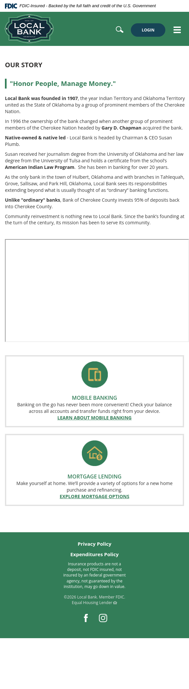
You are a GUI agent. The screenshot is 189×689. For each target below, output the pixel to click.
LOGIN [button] (148, 30)
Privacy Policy (94, 543)
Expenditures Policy (94, 554)
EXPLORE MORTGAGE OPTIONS (95, 496)
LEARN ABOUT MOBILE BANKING (95, 418)
